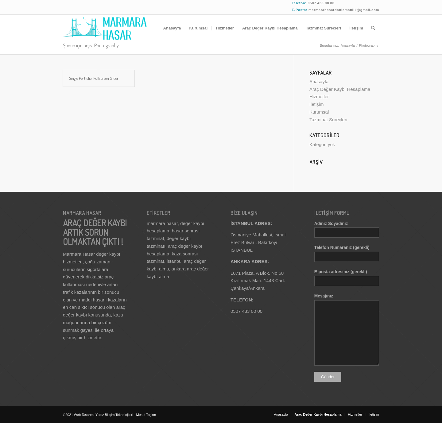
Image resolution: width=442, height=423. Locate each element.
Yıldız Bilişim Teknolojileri (114, 415)
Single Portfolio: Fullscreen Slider (93, 78)
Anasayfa (348, 45)
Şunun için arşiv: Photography (91, 45)
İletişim (316, 104)
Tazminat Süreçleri (328, 119)
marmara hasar (162, 223)
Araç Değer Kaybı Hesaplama (339, 89)
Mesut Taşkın (146, 415)
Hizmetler (319, 96)
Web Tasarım (84, 415)
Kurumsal (319, 111)
